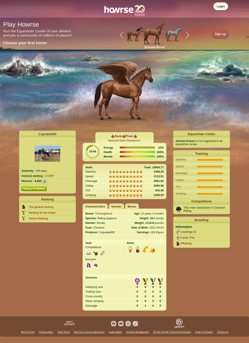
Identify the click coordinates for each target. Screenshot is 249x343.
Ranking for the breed (42, 212)
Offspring (186, 243)
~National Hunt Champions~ (124, 140)
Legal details (115, 332)
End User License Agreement (89, 332)
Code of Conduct (204, 332)
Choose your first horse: (25, 43)
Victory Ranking (38, 218)
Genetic (116, 206)
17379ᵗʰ (49, 175)
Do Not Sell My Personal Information (172, 332)
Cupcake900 (47, 134)
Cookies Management (137, 332)
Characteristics (95, 206)
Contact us (222, 332)
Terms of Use (27, 332)
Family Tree (187, 237)
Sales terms (63, 332)
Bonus (132, 206)
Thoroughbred (103, 213)
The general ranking (41, 207)
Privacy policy (46, 332)
